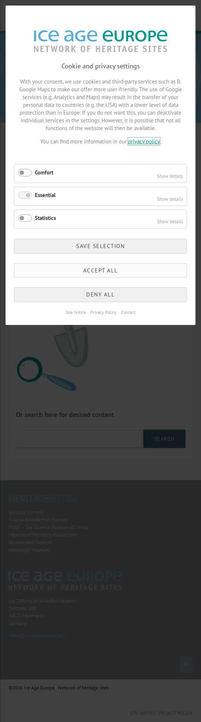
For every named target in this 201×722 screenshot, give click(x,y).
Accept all (100, 270)
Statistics (45, 217)
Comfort (44, 172)
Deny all (100, 294)
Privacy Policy (103, 312)
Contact (128, 312)
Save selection (100, 246)
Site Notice (76, 312)
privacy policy (144, 141)
